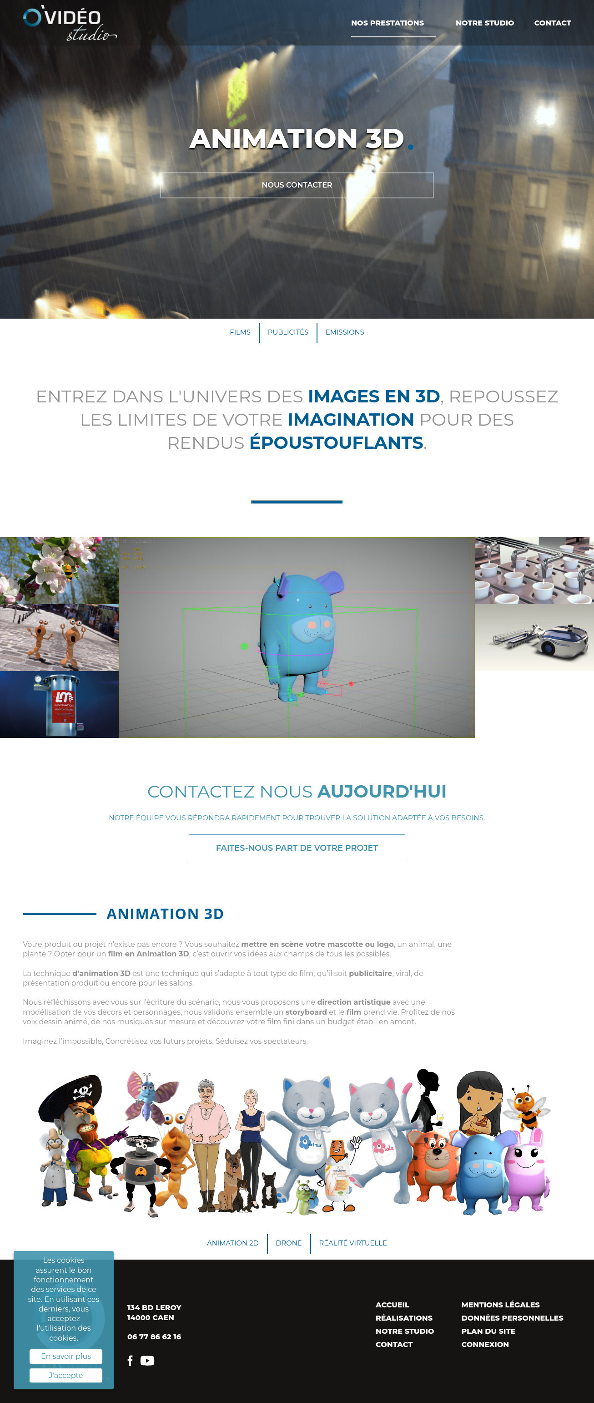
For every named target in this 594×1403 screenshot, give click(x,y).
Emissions (348, 333)
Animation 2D (228, 1249)
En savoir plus (66, 1356)
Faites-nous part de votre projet (297, 851)
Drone (288, 1249)
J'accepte (66, 1375)
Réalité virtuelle (357, 1249)
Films (236, 333)
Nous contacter (297, 185)
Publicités (287, 333)
